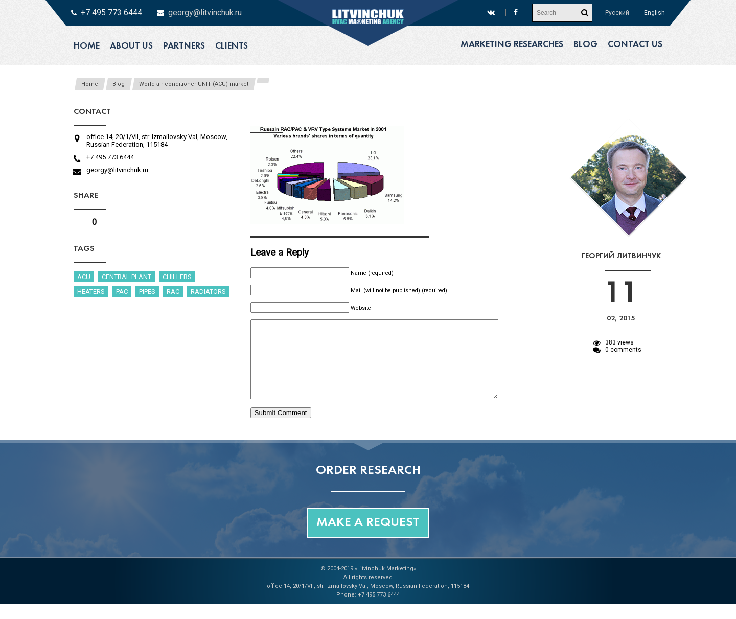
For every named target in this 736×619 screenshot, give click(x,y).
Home (87, 46)
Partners (184, 46)
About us (131, 46)
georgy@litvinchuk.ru (205, 12)
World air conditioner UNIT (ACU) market (193, 84)
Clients (231, 46)
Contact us (635, 44)
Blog (585, 44)
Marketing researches (512, 44)
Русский (617, 12)
